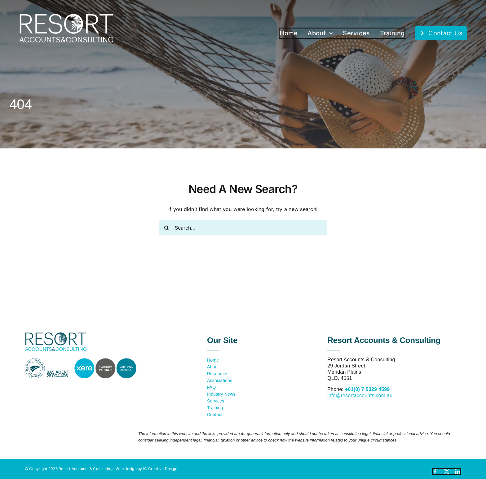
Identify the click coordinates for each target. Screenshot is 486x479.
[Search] (167, 227)
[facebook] (435, 471)
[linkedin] (457, 471)
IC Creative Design (160, 468)
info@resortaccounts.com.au (359, 395)
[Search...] (243, 227)
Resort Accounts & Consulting (85, 468)
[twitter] (446, 471)
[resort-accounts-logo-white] (66, 16)
